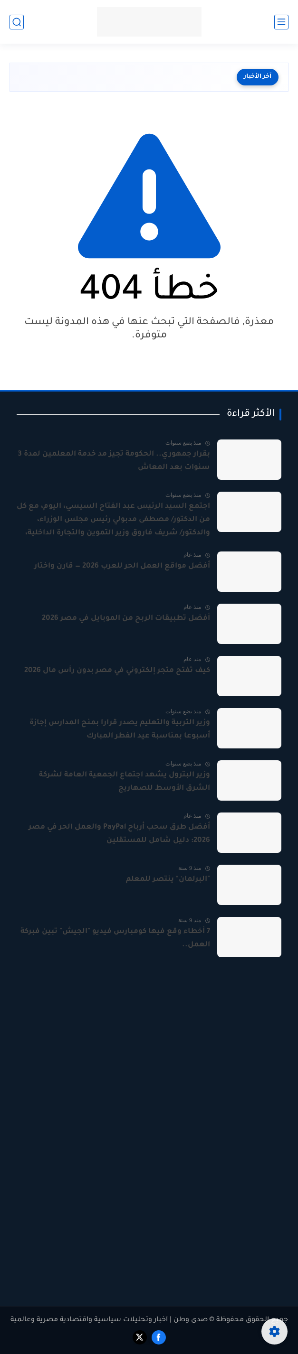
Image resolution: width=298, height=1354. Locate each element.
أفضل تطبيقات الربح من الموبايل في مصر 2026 (126, 619)
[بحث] (17, 22)
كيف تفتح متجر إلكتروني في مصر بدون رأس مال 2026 (117, 671)
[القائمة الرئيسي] (281, 22)
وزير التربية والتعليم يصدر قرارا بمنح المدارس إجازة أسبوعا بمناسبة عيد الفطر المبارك (119, 729)
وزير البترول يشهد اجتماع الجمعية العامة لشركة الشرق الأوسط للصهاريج (124, 782)
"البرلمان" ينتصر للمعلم (168, 880)
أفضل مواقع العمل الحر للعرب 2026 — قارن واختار (122, 566)
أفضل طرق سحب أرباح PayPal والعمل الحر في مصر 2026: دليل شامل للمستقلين (119, 834)
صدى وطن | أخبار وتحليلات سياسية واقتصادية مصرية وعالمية (109, 1320)
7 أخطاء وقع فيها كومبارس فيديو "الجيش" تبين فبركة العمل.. (115, 938)
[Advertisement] (149, 1056)
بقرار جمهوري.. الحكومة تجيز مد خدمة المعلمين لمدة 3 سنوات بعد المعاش (114, 461)
